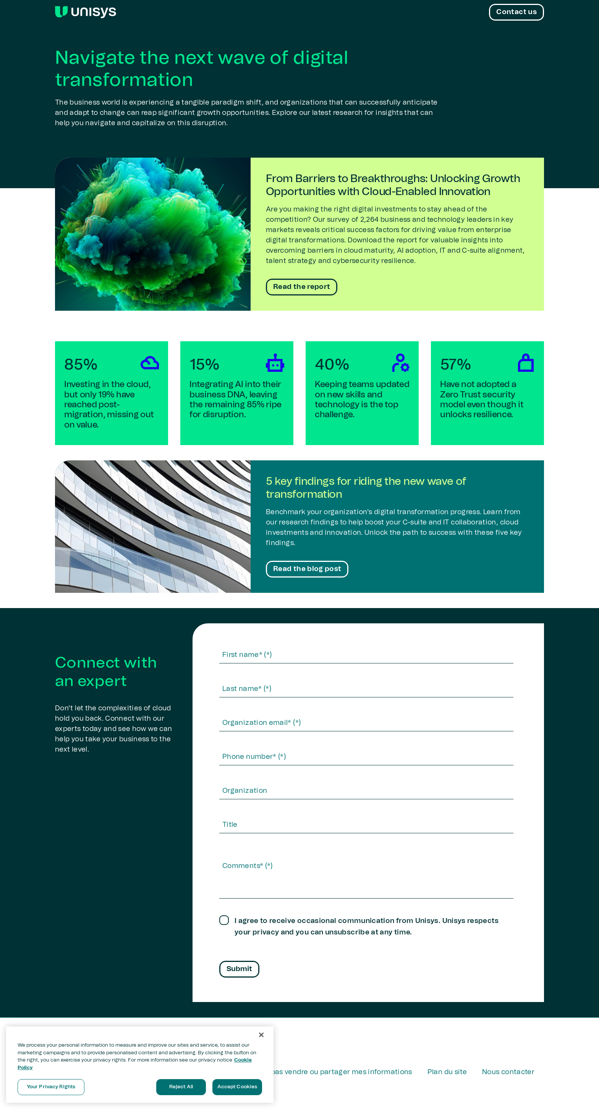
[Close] (261, 1034)
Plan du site (447, 1072)
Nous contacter (508, 1072)
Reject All (181, 1086)
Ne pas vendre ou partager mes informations (336, 1072)
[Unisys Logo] (85, 12)
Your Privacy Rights (51, 1086)
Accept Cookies (237, 1086)
